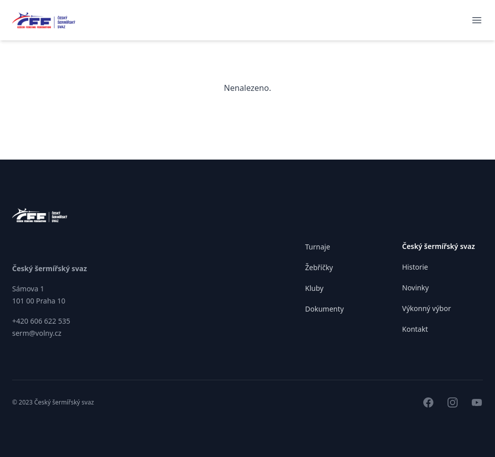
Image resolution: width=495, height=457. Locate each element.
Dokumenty (324, 309)
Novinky (415, 287)
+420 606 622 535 (41, 321)
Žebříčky (319, 267)
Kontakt (415, 329)
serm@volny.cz (37, 333)
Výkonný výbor (426, 308)
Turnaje (317, 246)
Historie (415, 267)
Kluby (314, 288)
